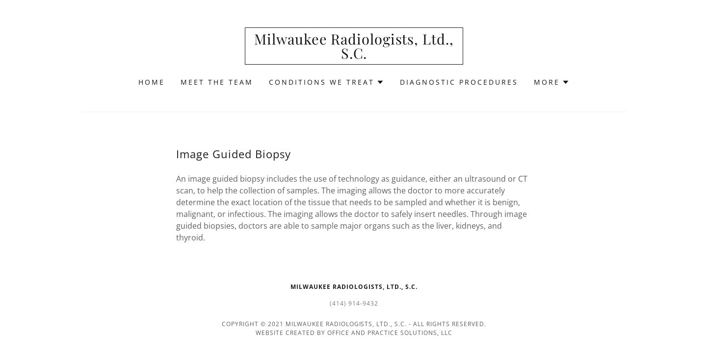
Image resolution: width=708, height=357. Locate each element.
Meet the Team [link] (217, 82)
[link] (354, 55)
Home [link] (151, 82)
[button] (326, 82)
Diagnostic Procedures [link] (459, 82)
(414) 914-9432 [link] (354, 303)
